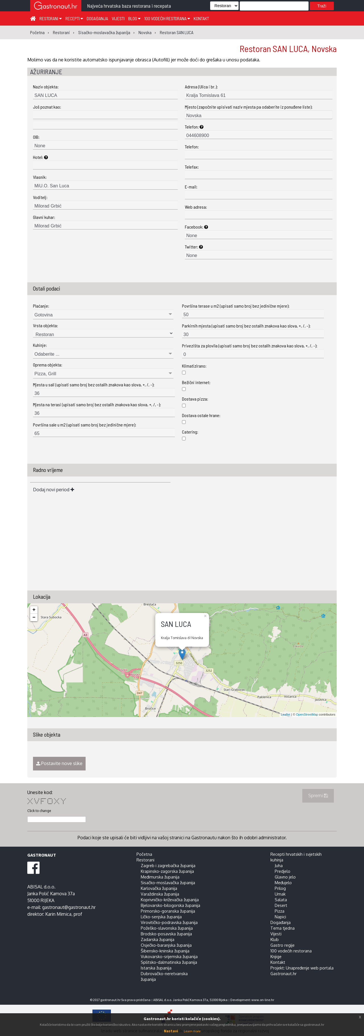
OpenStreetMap (307, 714)
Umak (280, 893)
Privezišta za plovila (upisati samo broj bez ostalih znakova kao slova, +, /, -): (249, 345)
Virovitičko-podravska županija (169, 922)
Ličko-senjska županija (161, 916)
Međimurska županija (160, 876)
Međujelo (283, 882)
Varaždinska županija (160, 893)
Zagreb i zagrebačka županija (168, 865)
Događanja (97, 18)
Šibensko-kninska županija (165, 950)
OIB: (36, 137)
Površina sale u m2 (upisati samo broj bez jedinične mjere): (84, 424)
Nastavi (171, 1030)
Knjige (276, 956)
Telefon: (194, 126)
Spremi (318, 795)
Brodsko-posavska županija (166, 933)
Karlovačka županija (159, 888)
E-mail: (191, 186)
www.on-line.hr (262, 1000)
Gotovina (43, 314)
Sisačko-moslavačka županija (168, 882)
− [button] (34, 617)
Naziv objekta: (46, 86)
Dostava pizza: (195, 398)
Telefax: (192, 166)
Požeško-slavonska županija (167, 928)
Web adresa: (196, 207)
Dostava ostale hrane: (201, 415)
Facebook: (196, 226)
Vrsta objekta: (45, 325)
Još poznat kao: (47, 106)
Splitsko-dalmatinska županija (169, 962)
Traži (321, 6)
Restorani (51, 18)
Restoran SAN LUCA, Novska (288, 48)
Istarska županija (156, 967)
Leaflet (285, 714)
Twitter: (194, 246)
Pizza (279, 910)
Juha (279, 865)
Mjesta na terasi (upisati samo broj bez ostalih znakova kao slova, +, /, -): (97, 404)
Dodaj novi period (53, 489)
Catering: (190, 431)
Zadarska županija (157, 939)
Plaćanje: (41, 305)
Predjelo (282, 871)
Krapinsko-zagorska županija (167, 871)
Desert (281, 905)
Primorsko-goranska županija (168, 910)
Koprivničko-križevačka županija (170, 899)
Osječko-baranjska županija (166, 945)
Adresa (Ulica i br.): (201, 86)
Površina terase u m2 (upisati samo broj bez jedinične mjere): (235, 305)
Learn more (192, 1031)
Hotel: (40, 157)
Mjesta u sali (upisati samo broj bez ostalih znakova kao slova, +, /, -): (93, 384)
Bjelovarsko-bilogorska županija (170, 905)
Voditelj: (40, 197)
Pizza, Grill (45, 373)
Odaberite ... (46, 354)
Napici (280, 916)
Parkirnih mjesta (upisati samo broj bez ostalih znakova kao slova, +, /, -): (246, 325)
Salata (281, 899)
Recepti (74, 18)
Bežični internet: (196, 382)
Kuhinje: (40, 345)
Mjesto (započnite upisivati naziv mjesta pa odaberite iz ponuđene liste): (249, 106)
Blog (134, 18)
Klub (274, 939)
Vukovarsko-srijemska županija (169, 956)
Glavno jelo (285, 876)
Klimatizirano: (194, 365)
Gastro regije (282, 945)
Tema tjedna (282, 928)
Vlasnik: (40, 177)
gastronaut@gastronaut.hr (69, 907)
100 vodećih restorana (167, 18)
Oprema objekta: (47, 364)
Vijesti (118, 18)
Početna (144, 854)
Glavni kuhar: (44, 217)
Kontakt (201, 18)
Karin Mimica (58, 914)
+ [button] (34, 609)
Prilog (280, 888)
